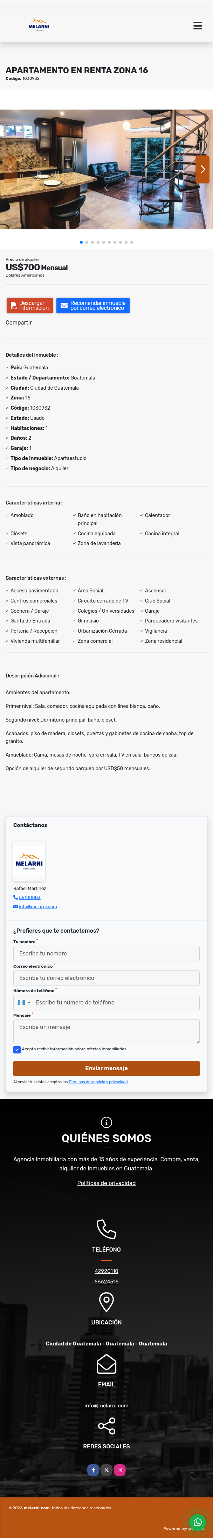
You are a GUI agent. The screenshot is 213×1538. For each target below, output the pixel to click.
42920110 (106, 1271)
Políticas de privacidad (106, 1183)
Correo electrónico (34, 966)
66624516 (106, 1282)
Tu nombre (25, 941)
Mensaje (23, 1015)
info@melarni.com (38, 906)
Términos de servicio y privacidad (98, 1082)
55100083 (30, 897)
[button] (81, 242)
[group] (106, 169)
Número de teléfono (35, 990)
